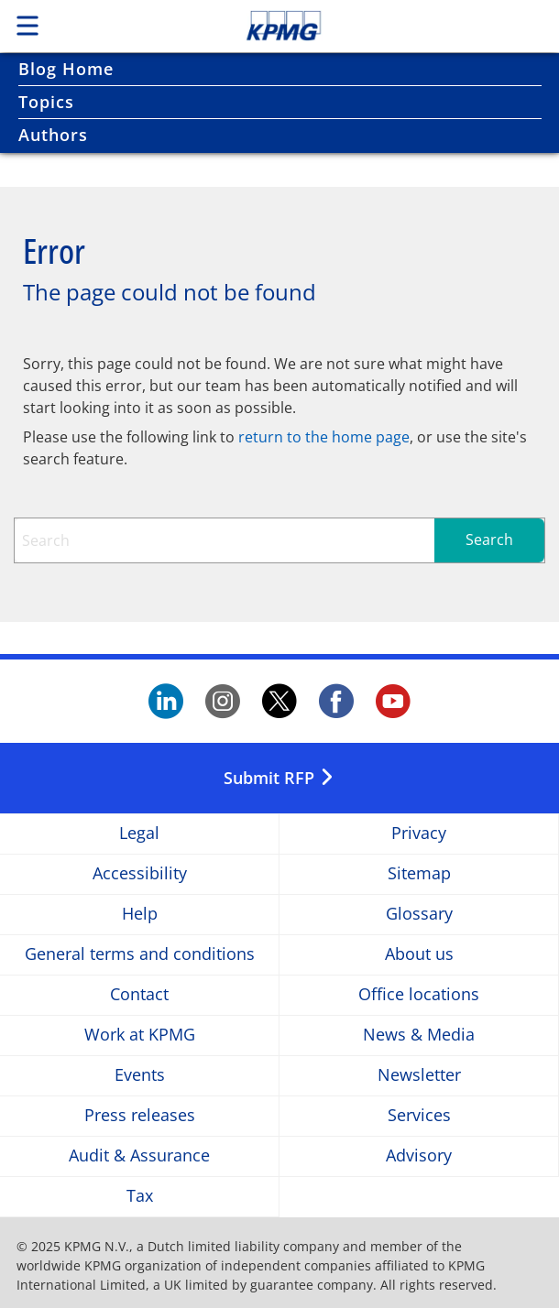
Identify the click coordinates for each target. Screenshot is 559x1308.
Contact (139, 995)
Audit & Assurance (139, 1156)
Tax (139, 1196)
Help (140, 914)
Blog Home (66, 69)
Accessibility (140, 874)
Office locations (418, 995)
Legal (139, 834)
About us (419, 954)
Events (140, 1075)
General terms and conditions (140, 954)
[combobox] (279, 540)
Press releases (139, 1116)
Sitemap (419, 874)
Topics (46, 102)
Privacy (418, 834)
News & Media (419, 1035)
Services (419, 1116)
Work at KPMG (139, 1035)
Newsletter (419, 1075)
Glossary (419, 914)
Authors (53, 135)
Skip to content (337, 26)
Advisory (419, 1156)
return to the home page (324, 437)
